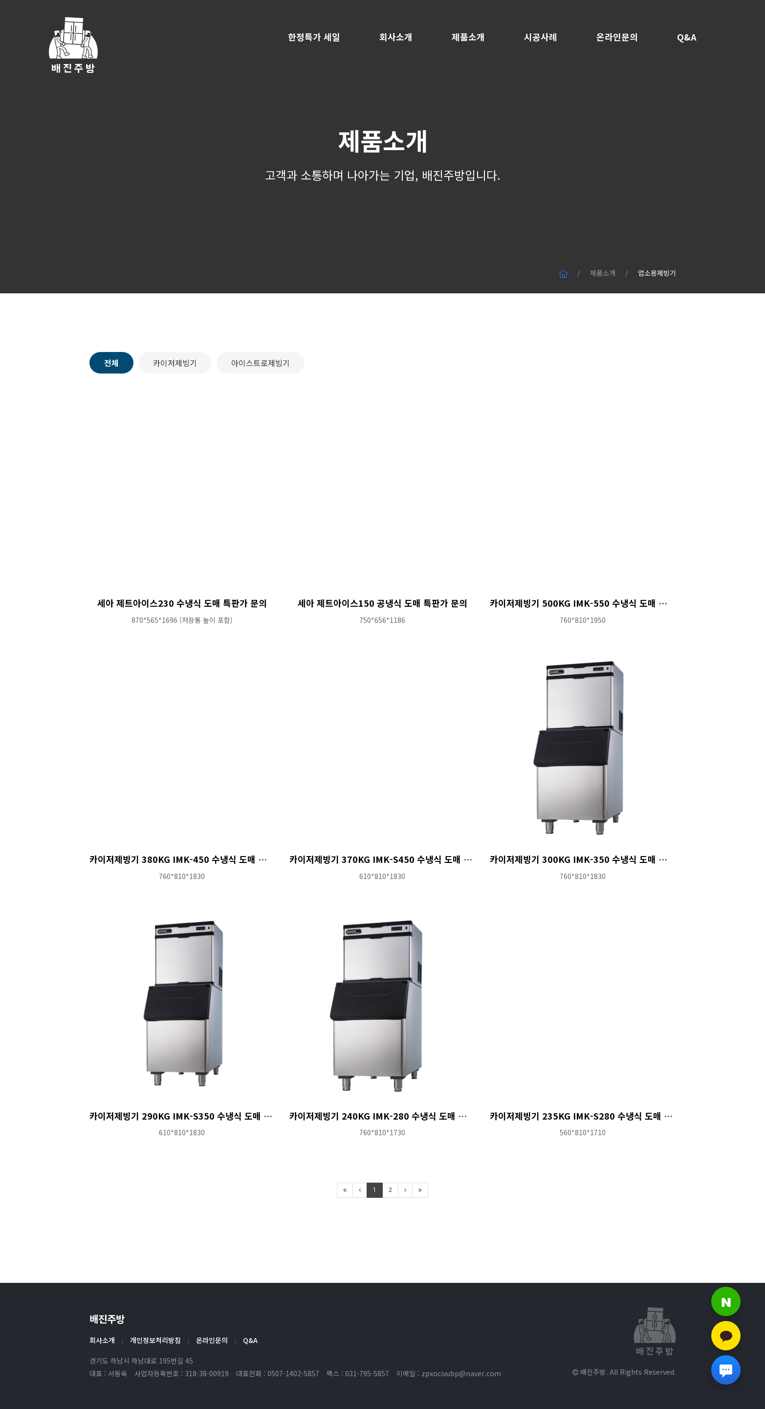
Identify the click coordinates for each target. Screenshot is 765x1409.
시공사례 (540, 36)
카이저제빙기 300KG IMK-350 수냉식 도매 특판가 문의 (596, 905)
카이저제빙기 (175, 409)
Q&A (687, 36)
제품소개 (468, 36)
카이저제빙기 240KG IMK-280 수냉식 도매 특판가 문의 (395, 1161)
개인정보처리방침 (155, 1340)
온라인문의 (617, 36)
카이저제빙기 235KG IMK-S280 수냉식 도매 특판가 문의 (599, 1161)
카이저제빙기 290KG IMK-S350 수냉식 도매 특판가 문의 (198, 1161)
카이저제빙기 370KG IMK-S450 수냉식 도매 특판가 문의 (398, 905)
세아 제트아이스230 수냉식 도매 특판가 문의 (182, 648)
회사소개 (396, 36)
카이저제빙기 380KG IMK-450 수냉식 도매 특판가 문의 (195, 905)
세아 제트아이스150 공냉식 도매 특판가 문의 (382, 648)
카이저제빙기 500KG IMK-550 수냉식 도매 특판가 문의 (596, 648)
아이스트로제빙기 (260, 409)
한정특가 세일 (314, 36)
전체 (111, 409)
